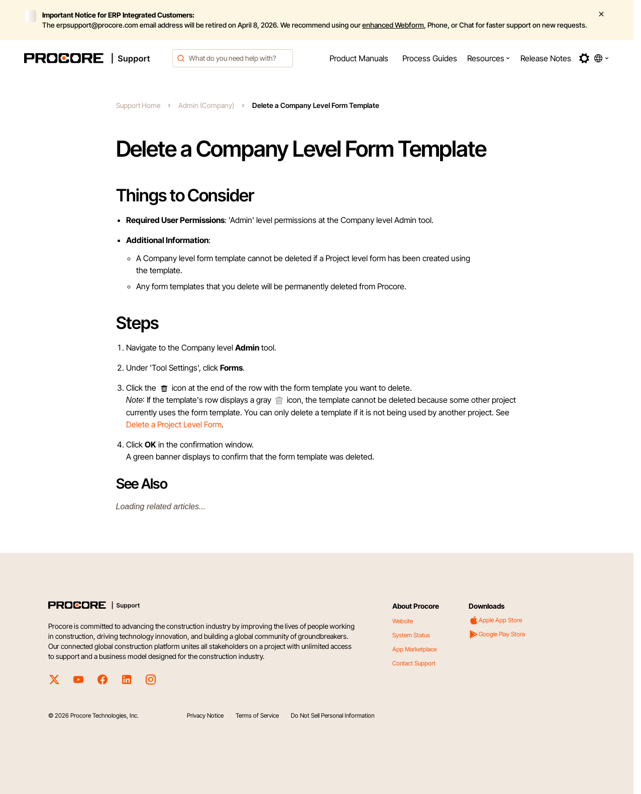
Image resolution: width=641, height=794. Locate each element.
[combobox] (232, 58)
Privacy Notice (205, 715)
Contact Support (414, 663)
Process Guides (429, 58)
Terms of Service (257, 715)
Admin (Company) (206, 105)
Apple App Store (495, 620)
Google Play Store (497, 634)
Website (402, 621)
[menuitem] (359, 58)
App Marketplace (414, 649)
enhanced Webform (393, 25)
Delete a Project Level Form (174, 424)
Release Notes (545, 58)
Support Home (138, 105)
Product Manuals (359, 58)
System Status (411, 635)
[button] (488, 58)
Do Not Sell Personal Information (332, 715)
